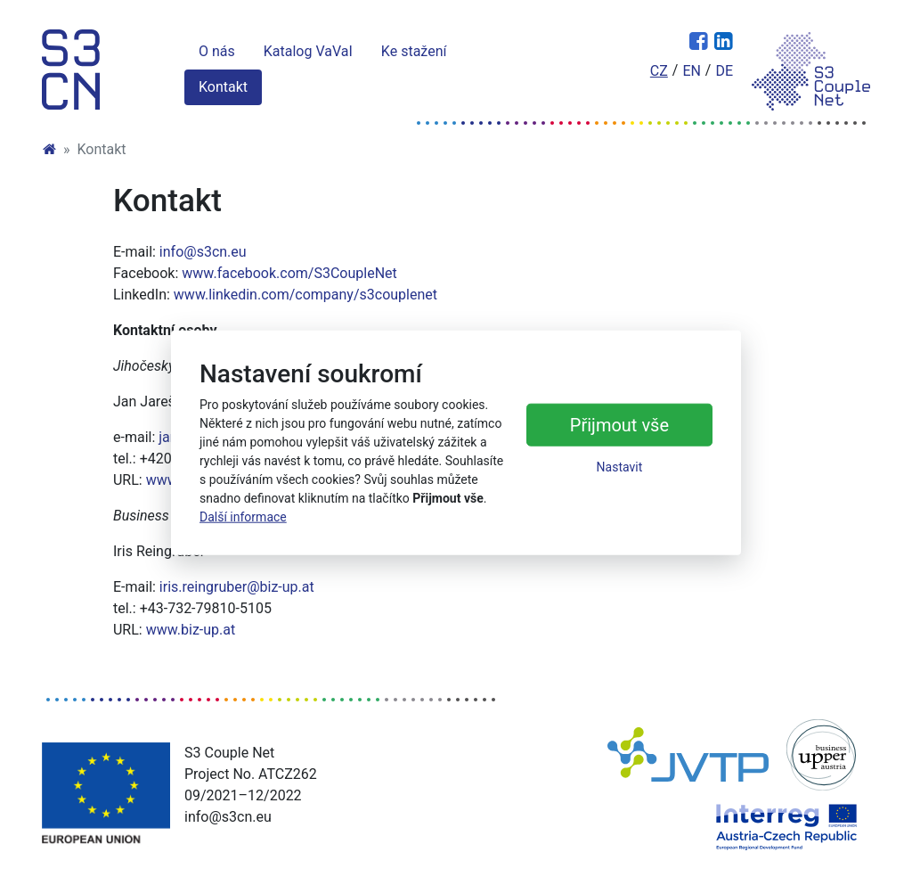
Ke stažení (414, 51)
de (724, 70)
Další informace (243, 517)
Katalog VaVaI (308, 51)
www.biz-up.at (191, 629)
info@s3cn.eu (203, 251)
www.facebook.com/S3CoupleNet (289, 273)
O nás (217, 51)
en (691, 70)
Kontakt (223, 86)
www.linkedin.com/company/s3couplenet (305, 294)
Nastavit (620, 467)
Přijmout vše (619, 425)
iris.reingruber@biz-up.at (236, 586)
